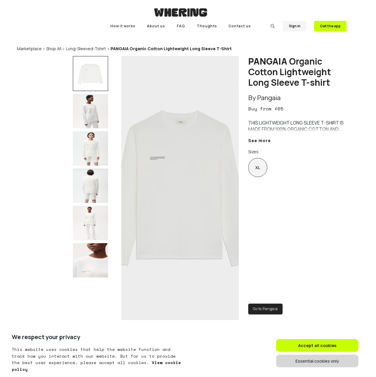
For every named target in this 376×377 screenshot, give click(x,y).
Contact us (240, 25)
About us (156, 25)
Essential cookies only (317, 361)
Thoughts (207, 25)
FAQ (181, 25)
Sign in (295, 25)
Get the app (330, 25)
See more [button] (259, 140)
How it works (122, 25)
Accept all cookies (317, 345)
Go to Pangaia (265, 308)
